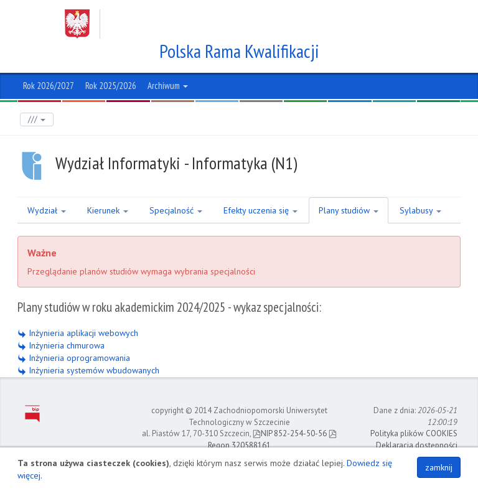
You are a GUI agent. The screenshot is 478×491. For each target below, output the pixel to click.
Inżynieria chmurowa (61, 345)
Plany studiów (348, 210)
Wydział (46, 210)
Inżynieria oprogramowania (73, 357)
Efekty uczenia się (260, 210)
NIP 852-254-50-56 (290, 433)
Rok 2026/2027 (48, 85)
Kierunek (107, 210)
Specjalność (175, 210)
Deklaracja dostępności (416, 445)
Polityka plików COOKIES (413, 433)
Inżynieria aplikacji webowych (77, 333)
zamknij (438, 467)
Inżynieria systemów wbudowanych (88, 370)
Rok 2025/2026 (110, 85)
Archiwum (168, 85)
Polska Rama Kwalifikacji (239, 51)
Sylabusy (420, 210)
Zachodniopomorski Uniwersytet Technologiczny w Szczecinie (227, 24)
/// (36, 119)
